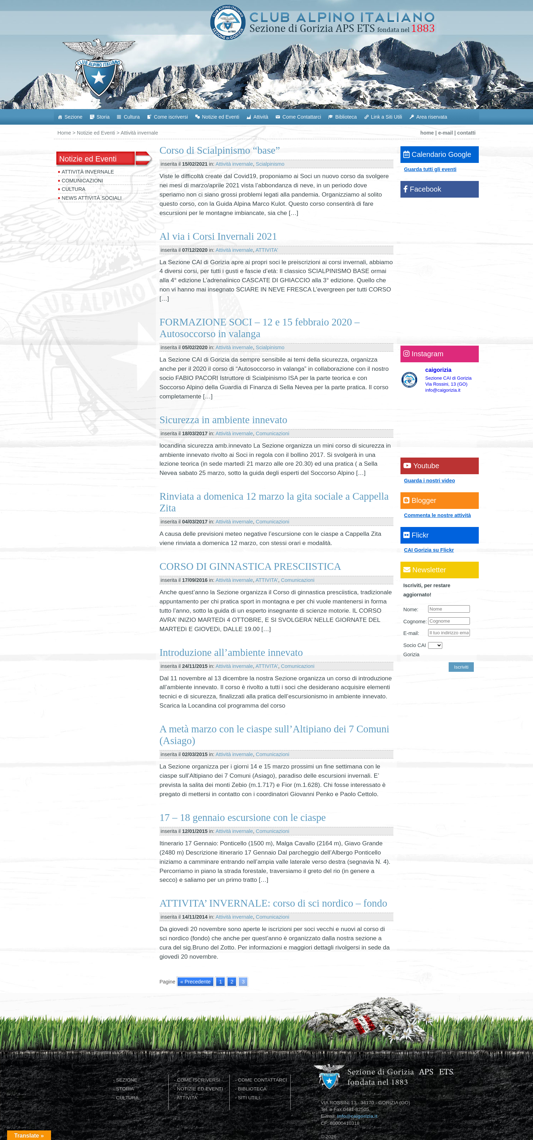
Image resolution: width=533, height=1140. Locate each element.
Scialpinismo (270, 164)
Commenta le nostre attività (437, 515)
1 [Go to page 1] (220, 982)
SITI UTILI (249, 1097)
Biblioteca (346, 117)
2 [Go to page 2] (231, 982)
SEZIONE (126, 1080)
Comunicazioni (82, 180)
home (427, 133)
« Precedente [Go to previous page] (195, 982)
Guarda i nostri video (429, 480)
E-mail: (411, 633)
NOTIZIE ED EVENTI (200, 1088)
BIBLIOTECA (252, 1088)
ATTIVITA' (267, 250)
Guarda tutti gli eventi (430, 169)
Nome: (410, 609)
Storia (103, 117)
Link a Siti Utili (386, 117)
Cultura (132, 117)
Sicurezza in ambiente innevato (223, 419)
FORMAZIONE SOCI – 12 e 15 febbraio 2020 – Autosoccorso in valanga (259, 327)
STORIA (125, 1088)
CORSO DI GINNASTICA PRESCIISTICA (250, 566)
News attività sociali (92, 198)
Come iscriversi (171, 117)
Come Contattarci (301, 117)
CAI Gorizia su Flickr (429, 550)
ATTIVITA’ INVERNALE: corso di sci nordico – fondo (273, 903)
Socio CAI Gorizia (414, 649)
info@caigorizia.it (357, 1116)
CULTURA (127, 1097)
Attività (260, 117)
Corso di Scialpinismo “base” (219, 150)
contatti (466, 133)
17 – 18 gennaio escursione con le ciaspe (242, 817)
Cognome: (415, 621)
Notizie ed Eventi (220, 117)
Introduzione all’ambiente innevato (231, 652)
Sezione (73, 117)
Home (64, 133)
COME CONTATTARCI (262, 1080)
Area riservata (431, 117)
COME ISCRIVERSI (198, 1080)
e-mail (445, 133)
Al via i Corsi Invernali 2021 (218, 236)
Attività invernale (88, 172)
